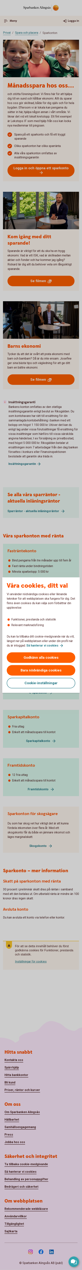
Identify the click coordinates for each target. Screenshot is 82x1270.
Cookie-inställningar (41, 683)
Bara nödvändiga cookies (41, 670)
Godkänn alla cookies (41, 657)
